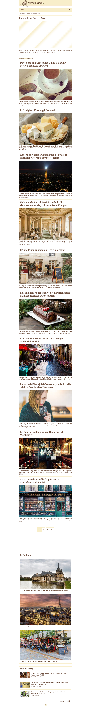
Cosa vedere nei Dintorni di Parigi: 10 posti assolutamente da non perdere (44, 590)
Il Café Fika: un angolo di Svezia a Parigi (42, 249)
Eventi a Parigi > (65, 701)
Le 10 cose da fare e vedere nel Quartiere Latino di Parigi (38, 661)
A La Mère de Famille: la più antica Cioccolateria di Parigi (39, 481)
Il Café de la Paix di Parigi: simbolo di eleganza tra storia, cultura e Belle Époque (43, 204)
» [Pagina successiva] (51, 529)
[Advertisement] (45, 34)
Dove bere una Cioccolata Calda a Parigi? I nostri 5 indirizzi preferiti (44, 64)
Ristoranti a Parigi (24, 58)
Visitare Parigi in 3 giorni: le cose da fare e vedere (36, 626)
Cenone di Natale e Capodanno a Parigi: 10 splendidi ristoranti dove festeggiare (43, 156)
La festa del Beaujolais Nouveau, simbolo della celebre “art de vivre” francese (45, 386)
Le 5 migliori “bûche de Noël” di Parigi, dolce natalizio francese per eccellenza (45, 294)
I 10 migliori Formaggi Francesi (37, 110)
